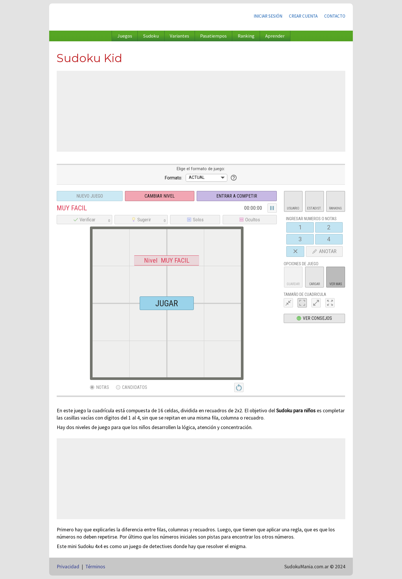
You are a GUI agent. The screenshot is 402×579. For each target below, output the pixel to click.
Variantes (179, 36)
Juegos (124, 36)
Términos (95, 566)
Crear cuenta (303, 16)
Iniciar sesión (268, 16)
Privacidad (68, 566)
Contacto (334, 16)
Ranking (246, 36)
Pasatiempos (213, 36)
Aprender (275, 36)
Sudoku (151, 36)
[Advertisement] (201, 111)
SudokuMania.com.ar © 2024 (314, 566)
